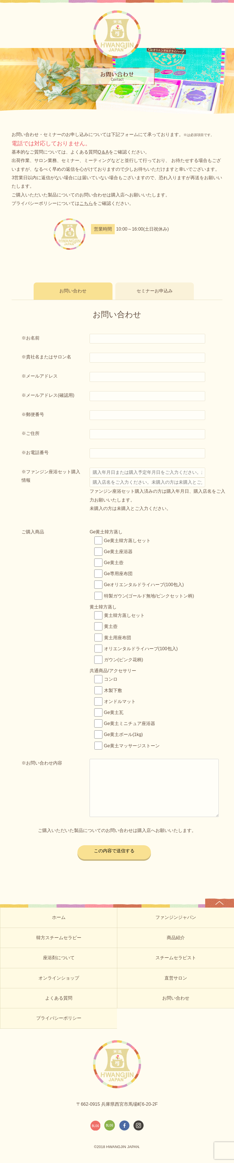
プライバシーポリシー (58, 1018)
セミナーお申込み (155, 290)
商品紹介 (176, 937)
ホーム (59, 917)
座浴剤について (59, 957)
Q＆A (103, 152)
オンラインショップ (58, 978)
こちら (86, 203)
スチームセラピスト (175, 957)
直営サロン (175, 978)
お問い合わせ (73, 290)
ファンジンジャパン (175, 917)
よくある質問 (58, 998)
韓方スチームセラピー (58, 937)
